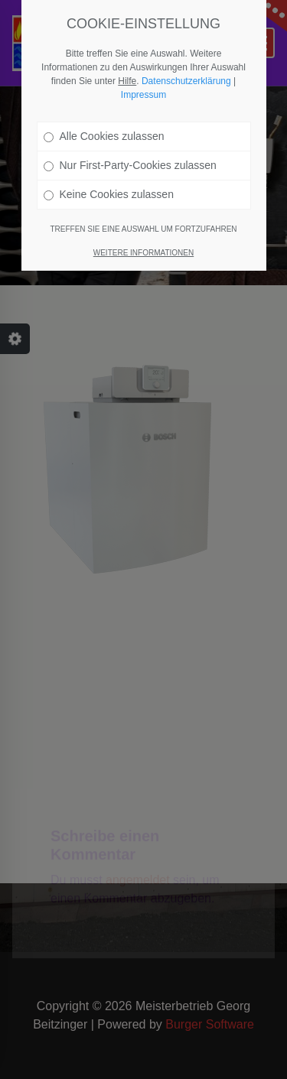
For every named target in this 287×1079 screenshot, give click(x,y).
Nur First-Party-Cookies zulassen (130, 165)
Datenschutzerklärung (186, 81)
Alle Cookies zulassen (104, 136)
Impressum (143, 94)
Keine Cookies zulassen (109, 194)
